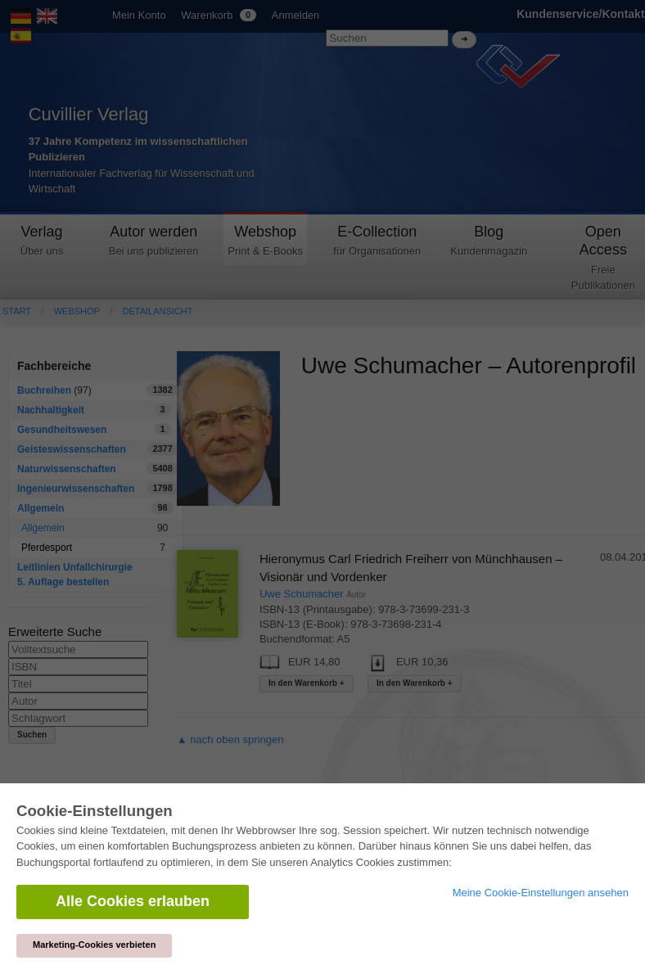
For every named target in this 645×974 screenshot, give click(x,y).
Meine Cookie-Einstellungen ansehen (541, 892)
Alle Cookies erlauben (133, 901)
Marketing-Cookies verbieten (94, 944)
